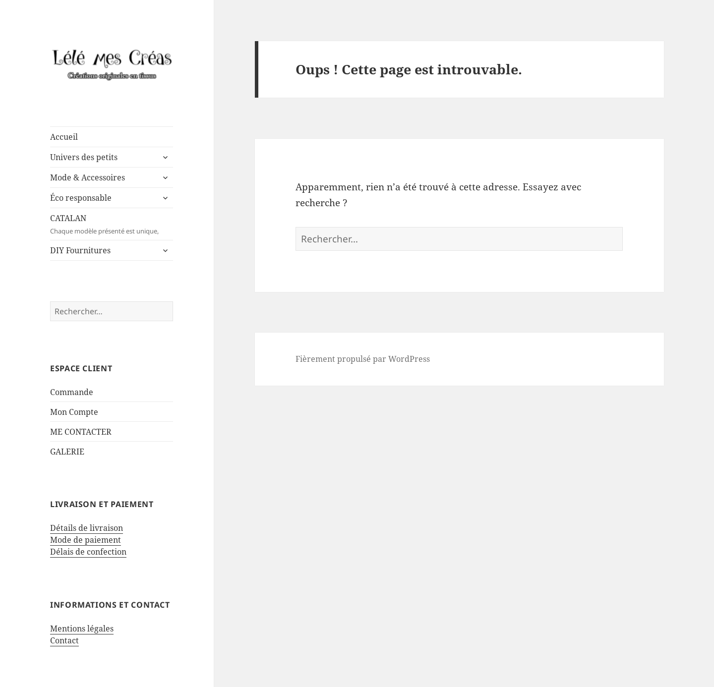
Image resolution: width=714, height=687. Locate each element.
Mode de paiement (85, 539)
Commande (71, 392)
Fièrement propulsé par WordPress (363, 358)
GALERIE (67, 451)
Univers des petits (84, 157)
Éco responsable (81, 197)
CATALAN (111, 224)
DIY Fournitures (80, 250)
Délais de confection (88, 551)
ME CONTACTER (81, 431)
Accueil (64, 136)
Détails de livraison (86, 527)
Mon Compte (74, 411)
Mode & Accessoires (87, 177)
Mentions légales (82, 628)
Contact (64, 640)
